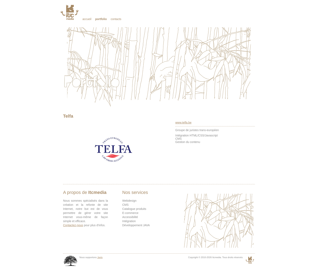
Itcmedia (69, 12)
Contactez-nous (73, 225)
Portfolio (101, 19)
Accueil (86, 19)
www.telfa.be (183, 122)
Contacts (116, 19)
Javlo (100, 257)
